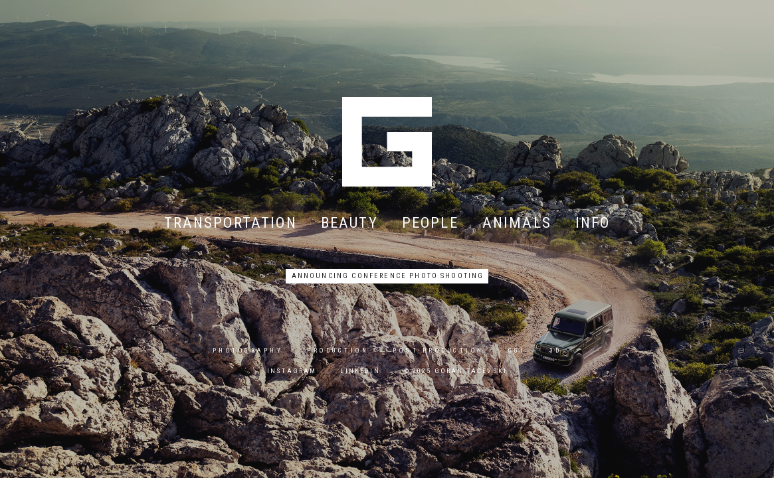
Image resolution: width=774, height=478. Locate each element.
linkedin (359, 370)
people (430, 221)
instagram (291, 370)
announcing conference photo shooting (388, 276)
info (593, 221)
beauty (349, 221)
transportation (230, 221)
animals (516, 221)
